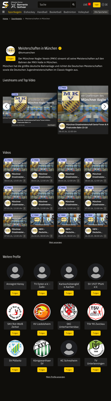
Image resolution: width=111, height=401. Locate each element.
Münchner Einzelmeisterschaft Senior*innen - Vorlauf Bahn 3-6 (99, 203)
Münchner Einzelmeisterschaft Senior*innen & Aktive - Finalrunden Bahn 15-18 (72, 175)
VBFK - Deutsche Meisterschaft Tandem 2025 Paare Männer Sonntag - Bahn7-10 (98, 231)
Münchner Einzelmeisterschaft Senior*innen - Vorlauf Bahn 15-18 (19, 203)
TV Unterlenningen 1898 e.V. (95, 362)
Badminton (70, 12)
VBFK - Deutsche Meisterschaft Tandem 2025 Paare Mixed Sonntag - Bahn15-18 (45, 231)
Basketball (55, 12)
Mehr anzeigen (55, 242)
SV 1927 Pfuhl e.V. (96, 285)
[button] (6, 106)
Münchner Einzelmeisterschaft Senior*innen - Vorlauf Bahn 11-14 (45, 203)
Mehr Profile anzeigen (55, 376)
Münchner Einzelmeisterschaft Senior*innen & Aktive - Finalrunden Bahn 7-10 (45, 175)
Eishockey (29, 12)
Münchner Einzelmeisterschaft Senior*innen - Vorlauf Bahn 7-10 (72, 203)
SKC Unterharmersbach (69, 325)
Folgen (11, 58)
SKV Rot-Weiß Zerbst (15, 325)
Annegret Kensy (15, 284)
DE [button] (105, 4)
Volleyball (83, 12)
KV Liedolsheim (42, 323)
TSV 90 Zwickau (96, 323)
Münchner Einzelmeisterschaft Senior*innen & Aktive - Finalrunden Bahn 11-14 (99, 175)
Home (5, 18)
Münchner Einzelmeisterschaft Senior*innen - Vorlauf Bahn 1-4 (19, 231)
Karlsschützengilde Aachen (69, 285)
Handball (42, 12)
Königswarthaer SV (42, 362)
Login (97, 4)
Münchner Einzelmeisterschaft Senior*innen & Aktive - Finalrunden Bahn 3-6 (34, 121)
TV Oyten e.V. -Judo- (42, 285)
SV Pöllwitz (15, 360)
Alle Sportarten (101, 12)
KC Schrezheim (68, 360)
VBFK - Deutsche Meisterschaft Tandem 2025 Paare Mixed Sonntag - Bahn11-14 (72, 231)
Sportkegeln (15, 12)
